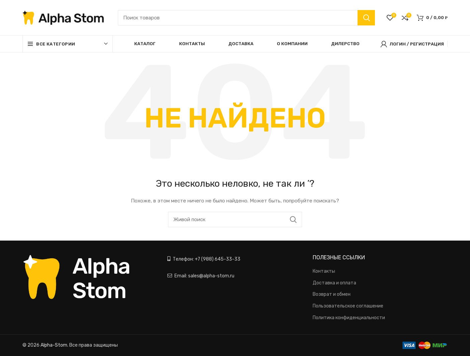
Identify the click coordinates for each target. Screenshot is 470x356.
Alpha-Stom (54, 345)
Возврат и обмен (331, 294)
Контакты (324, 271)
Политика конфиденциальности (349, 318)
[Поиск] (246, 17)
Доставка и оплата (334, 283)
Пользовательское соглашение (348, 306)
